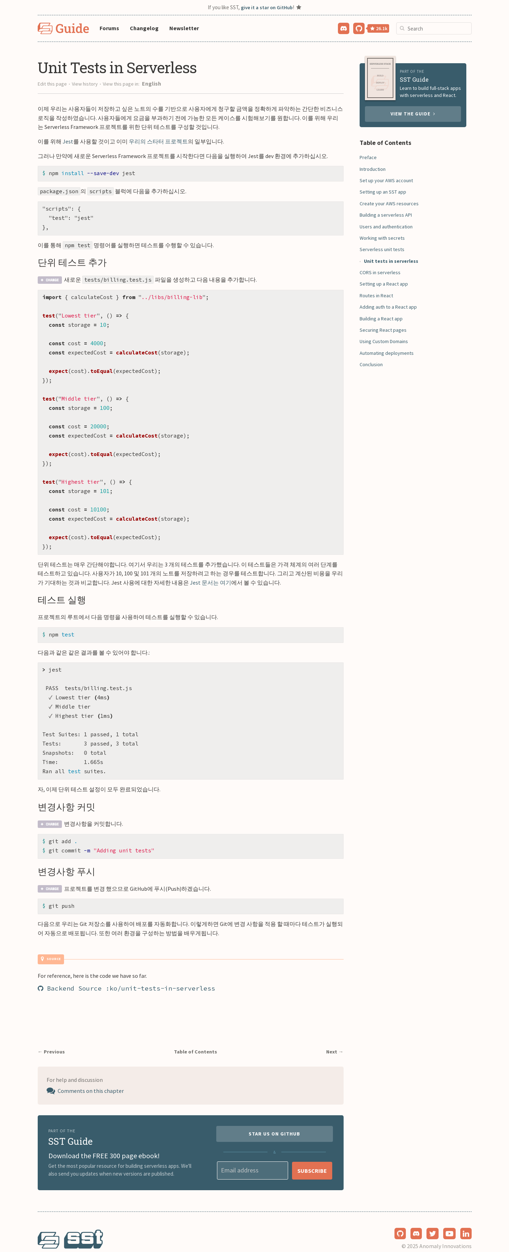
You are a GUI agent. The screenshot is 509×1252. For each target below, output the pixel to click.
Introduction (373, 169)
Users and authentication (386, 226)
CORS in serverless (380, 272)
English (151, 83)
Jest (68, 141)
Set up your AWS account (386, 180)
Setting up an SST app (383, 192)
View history (85, 84)
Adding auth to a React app (388, 307)
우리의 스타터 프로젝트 (158, 141)
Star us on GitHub (274, 1118)
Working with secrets (382, 238)
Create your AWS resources (389, 203)
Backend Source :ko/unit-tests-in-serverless (126, 971)
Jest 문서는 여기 (210, 571)
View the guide (413, 114)
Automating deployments (387, 353)
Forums (109, 28)
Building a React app (381, 318)
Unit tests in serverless (391, 261)
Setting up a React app (384, 284)
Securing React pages (383, 330)
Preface (368, 157)
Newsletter (184, 28)
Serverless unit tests (382, 249)
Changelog (144, 28)
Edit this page (52, 84)
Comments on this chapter (92, 1074)
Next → (333, 1034)
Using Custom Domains (384, 341)
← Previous (54, 1034)
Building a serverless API (386, 215)
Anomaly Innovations (445, 1231)
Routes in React (376, 295)
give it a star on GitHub (266, 7)
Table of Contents (196, 1034)
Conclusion (371, 364)
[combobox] (434, 28)
